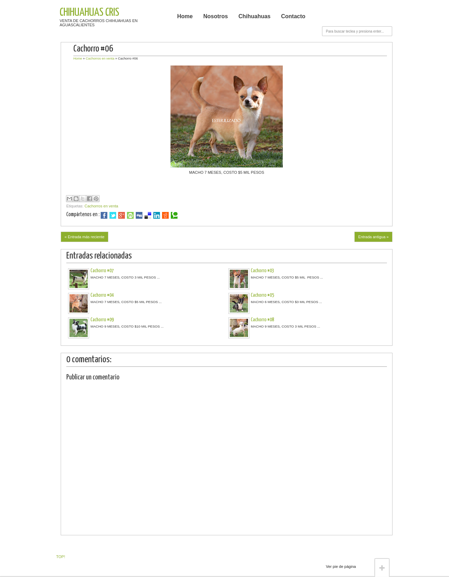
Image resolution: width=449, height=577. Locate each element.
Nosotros (215, 16)
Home (185, 16)
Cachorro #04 (102, 295)
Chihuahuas (255, 16)
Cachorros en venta (100, 58)
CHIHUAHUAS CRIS (89, 12)
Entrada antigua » (373, 237)
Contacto (293, 16)
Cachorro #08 (262, 319)
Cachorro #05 (262, 295)
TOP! (60, 557)
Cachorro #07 (102, 270)
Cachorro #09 (102, 319)
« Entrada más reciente (85, 237)
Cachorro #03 (262, 270)
